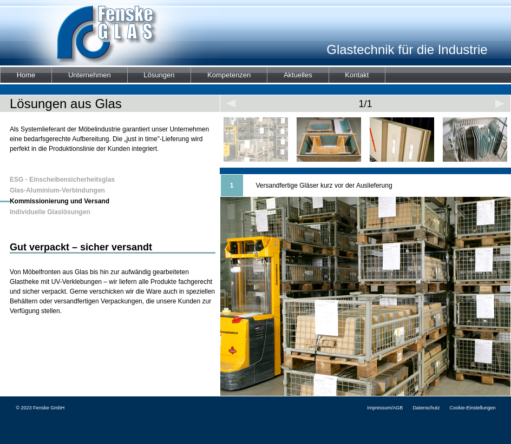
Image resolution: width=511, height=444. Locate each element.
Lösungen (158, 75)
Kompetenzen (229, 75)
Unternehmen (89, 75)
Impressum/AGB (385, 407)
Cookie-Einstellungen (472, 407)
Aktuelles (298, 75)
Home (26, 75)
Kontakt (357, 75)
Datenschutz (426, 407)
